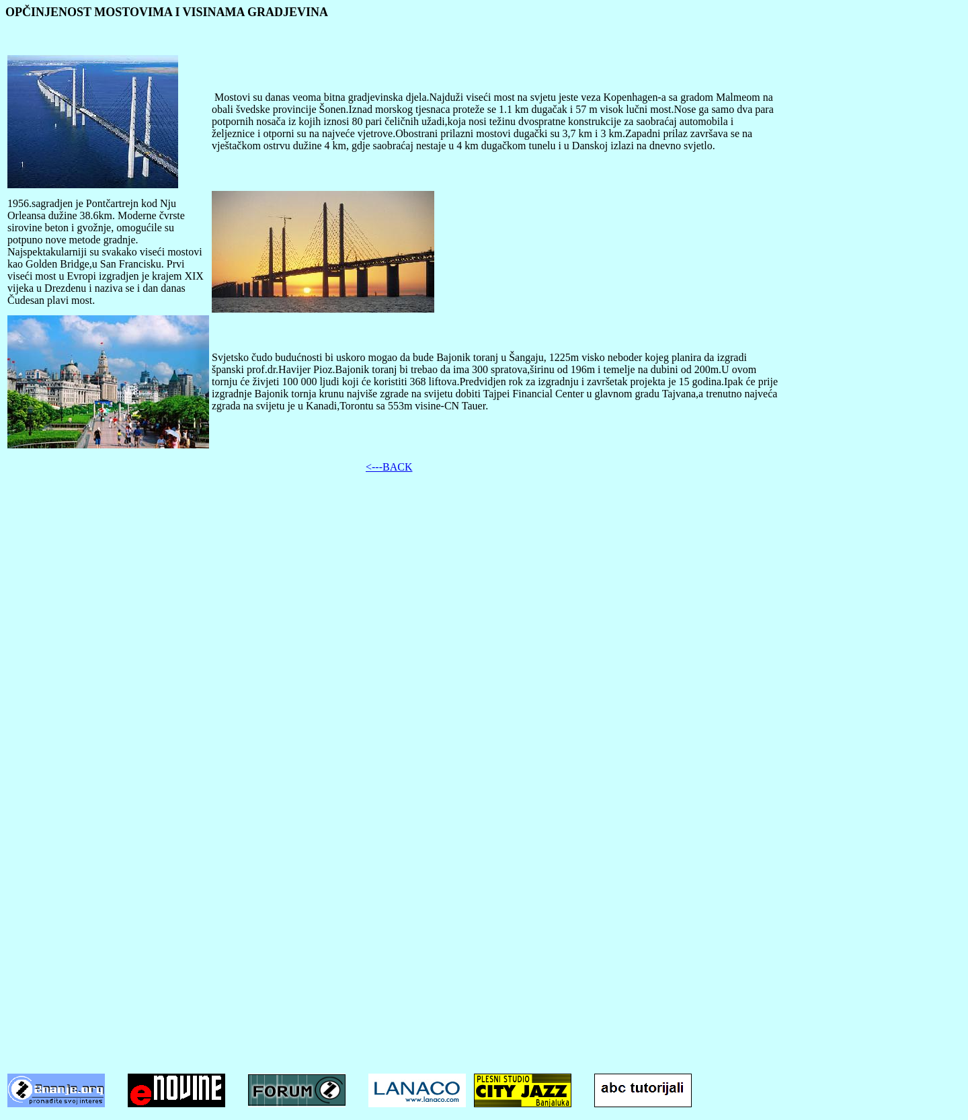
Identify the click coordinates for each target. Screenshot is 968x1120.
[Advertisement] (484, 578)
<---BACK (389, 467)
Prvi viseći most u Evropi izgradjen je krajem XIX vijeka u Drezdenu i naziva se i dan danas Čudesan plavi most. (105, 282)
